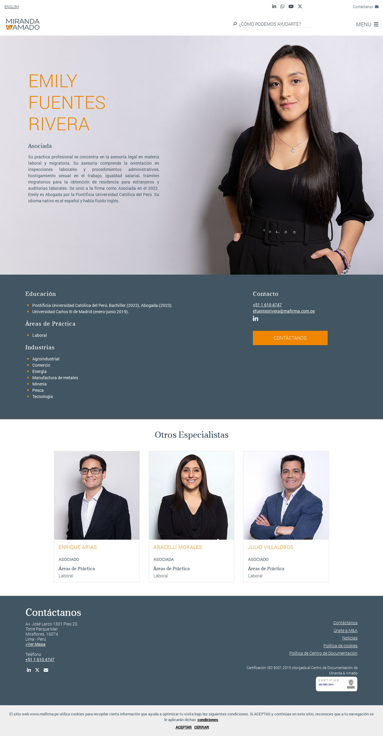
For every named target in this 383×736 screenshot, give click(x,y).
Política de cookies (340, 645)
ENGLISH (11, 6)
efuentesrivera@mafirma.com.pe (284, 311)
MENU (367, 24)
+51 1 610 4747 (267, 304)
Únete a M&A (346, 630)
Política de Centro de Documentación (323, 653)
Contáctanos (366, 6)
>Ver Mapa (35, 644)
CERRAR (201, 727)
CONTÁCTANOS (290, 338)
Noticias (350, 638)
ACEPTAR (184, 727)
